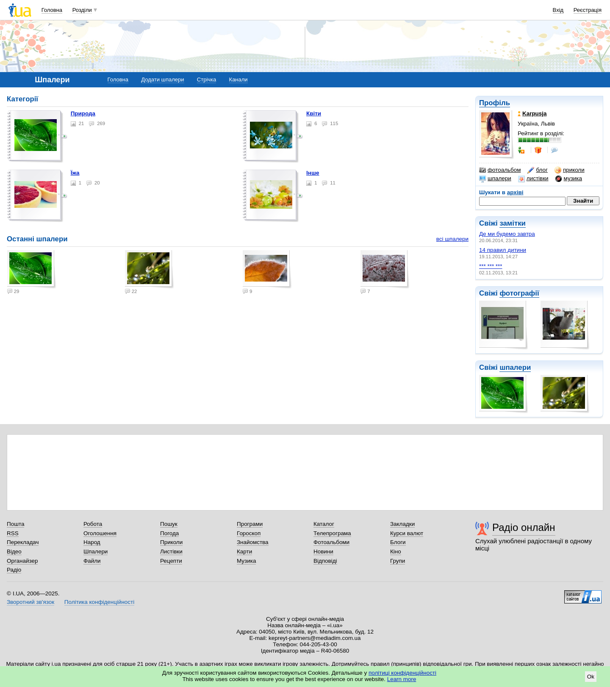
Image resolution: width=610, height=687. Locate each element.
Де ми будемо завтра (507, 234)
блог (537, 170)
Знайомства (253, 542)
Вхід (558, 10)
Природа (83, 113)
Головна (52, 10)
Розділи (82, 10)
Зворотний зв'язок (30, 602)
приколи (570, 170)
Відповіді (325, 561)
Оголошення (99, 533)
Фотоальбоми (331, 542)
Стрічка (206, 79)
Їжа (75, 173)
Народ (91, 542)
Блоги (398, 542)
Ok (590, 676)
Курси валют (406, 533)
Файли (92, 561)
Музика (246, 561)
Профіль (494, 103)
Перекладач (23, 542)
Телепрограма (332, 533)
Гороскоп (249, 533)
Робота (92, 524)
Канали (238, 79)
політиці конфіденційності (402, 673)
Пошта (15, 524)
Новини (323, 551)
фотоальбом (500, 170)
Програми (250, 524)
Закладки (402, 524)
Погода (169, 533)
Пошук (168, 524)
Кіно (395, 551)
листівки (533, 178)
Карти (244, 551)
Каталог (323, 524)
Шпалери (95, 551)
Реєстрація (588, 10)
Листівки (171, 551)
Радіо (14, 570)
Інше (312, 173)
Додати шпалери (162, 79)
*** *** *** (490, 266)
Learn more (401, 679)
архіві (515, 192)
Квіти (313, 113)
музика (568, 178)
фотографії (519, 293)
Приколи (171, 542)
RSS (13, 533)
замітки (512, 223)
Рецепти (171, 561)
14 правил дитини (502, 250)
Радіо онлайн (523, 527)
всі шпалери (452, 239)
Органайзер (22, 561)
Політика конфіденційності (99, 602)
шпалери (495, 178)
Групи (397, 561)
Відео (14, 551)
